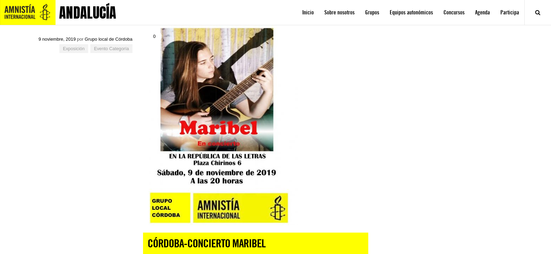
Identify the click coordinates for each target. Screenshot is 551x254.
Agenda (482, 12)
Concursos (454, 12)
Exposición (74, 48)
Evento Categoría (111, 48)
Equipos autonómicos (411, 12)
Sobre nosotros (339, 12)
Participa (509, 12)
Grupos (372, 12)
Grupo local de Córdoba (108, 39)
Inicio (308, 12)
